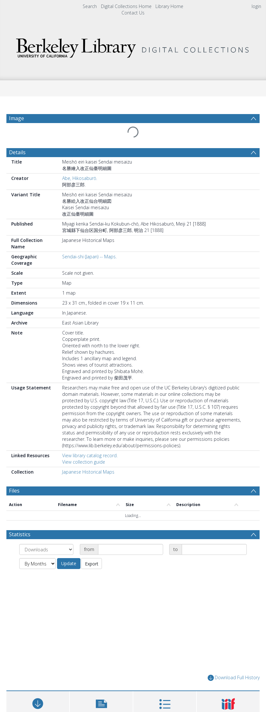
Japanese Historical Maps (88, 472)
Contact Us (133, 13)
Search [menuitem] (90, 6)
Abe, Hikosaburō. (79, 178)
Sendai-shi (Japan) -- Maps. (89, 257)
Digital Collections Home (126, 6)
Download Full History (234, 677)
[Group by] (46, 549)
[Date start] (130, 549)
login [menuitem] (256, 6)
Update (68, 563)
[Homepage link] (133, 46)
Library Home (169, 6)
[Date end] (214, 549)
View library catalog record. (90, 455)
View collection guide (83, 462)
